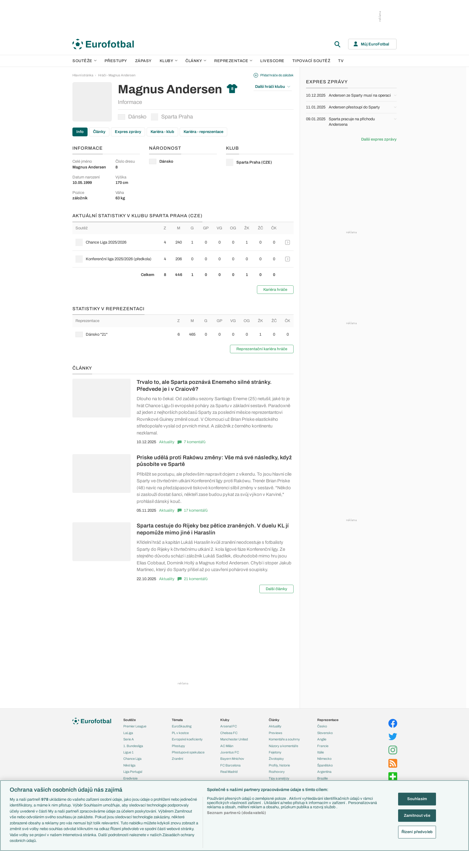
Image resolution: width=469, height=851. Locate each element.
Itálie (320, 752)
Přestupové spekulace (188, 752)
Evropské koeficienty (187, 739)
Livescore (272, 61)
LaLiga (128, 733)
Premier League (134, 726)
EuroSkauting (181, 726)
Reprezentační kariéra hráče (261, 349)
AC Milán (226, 746)
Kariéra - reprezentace (203, 132)
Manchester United (234, 739)
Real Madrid (229, 771)
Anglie (321, 739)
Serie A (128, 739)
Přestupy (116, 61)
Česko (322, 726)
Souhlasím (417, 799)
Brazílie (322, 778)
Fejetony (275, 752)
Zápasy (143, 61)
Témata (177, 720)
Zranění (177, 758)
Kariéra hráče (275, 290)
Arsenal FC (228, 726)
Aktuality (167, 442)
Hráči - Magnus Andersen (116, 75)
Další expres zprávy (379, 139)
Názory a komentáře (283, 746)
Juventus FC (229, 752)
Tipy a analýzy (279, 778)
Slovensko (325, 733)
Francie (322, 746)
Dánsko (132, 117)
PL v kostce (180, 733)
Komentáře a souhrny (284, 739)
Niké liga (129, 765)
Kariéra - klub (162, 132)
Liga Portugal (132, 771)
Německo (324, 758)
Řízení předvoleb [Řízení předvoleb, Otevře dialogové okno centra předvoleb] (417, 832)
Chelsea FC (229, 733)
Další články (276, 589)
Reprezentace (233, 61)
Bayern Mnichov (232, 758)
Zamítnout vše (417, 815)
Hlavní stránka (82, 75)
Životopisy (276, 758)
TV (341, 61)
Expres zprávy (128, 132)
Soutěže (84, 61)
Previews (275, 733)
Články (99, 132)
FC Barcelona (230, 765)
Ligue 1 (128, 752)
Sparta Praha (172, 117)
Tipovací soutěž (311, 61)
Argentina (324, 771)
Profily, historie (279, 765)
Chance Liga (132, 758)
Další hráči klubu (272, 87)
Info (80, 132)
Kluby (169, 61)
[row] (183, 242)
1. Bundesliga (133, 746)
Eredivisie (130, 778)
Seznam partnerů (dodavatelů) (236, 813)
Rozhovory (277, 771)
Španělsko (325, 765)
